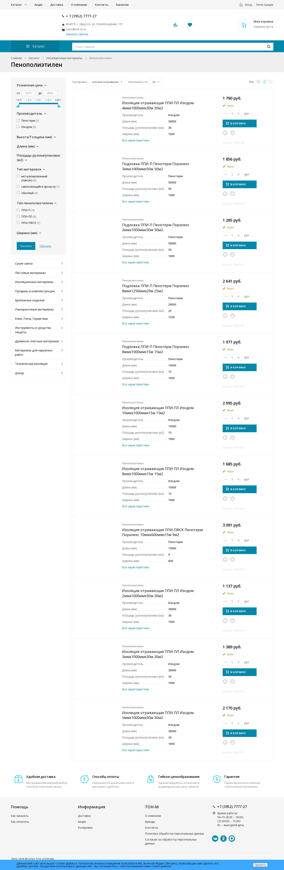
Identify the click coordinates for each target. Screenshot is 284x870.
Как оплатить (20, 822)
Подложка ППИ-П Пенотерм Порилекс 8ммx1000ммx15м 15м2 (156, 349)
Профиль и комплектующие (35, 291)
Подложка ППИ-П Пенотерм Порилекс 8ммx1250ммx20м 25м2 (156, 288)
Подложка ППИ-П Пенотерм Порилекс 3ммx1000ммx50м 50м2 (156, 166)
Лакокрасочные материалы (34, 309)
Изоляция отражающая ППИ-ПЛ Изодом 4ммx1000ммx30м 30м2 (158, 105)
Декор (19, 373)
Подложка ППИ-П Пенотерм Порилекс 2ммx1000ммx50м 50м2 (156, 227)
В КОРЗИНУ (236, 123)
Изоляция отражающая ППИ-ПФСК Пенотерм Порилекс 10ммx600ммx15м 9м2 (162, 532)
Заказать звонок (77, 34)
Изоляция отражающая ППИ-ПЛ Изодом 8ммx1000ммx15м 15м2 (158, 471)
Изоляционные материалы (64, 58)
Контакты (101, 5)
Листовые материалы (30, 273)
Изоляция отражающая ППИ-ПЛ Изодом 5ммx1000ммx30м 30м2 (158, 715)
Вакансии (122, 5)
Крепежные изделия (29, 300)
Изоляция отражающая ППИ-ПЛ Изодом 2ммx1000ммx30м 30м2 (158, 593)
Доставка (56, 5)
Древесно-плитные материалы (37, 341)
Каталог (17, 5)
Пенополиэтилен (133, 97)
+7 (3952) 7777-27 (232, 806)
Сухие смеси (24, 263)
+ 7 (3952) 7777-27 (81, 16)
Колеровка (85, 827)
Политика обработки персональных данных (174, 833)
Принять (260, 865)
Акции (38, 5)
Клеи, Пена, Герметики (31, 319)
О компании (79, 5)
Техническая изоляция (31, 364)
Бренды (150, 822)
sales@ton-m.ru (76, 29)
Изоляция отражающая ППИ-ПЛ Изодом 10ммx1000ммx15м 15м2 (158, 410)
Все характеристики (135, 140)
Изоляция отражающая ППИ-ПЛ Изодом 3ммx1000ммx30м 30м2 (158, 654)
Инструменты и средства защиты (33, 330)
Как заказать (19, 816)
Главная (16, 58)
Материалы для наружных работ (33, 352)
